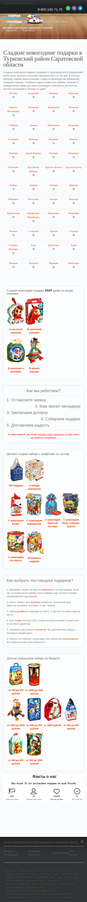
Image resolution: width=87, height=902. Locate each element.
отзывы (18, 620)
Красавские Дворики (33, 171)
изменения (47, 589)
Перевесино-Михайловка (33, 217)
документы (22, 611)
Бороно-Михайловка (13, 111)
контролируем (70, 638)
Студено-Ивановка (13, 249)
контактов (41, 629)
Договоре (36, 602)
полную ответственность (51, 434)
